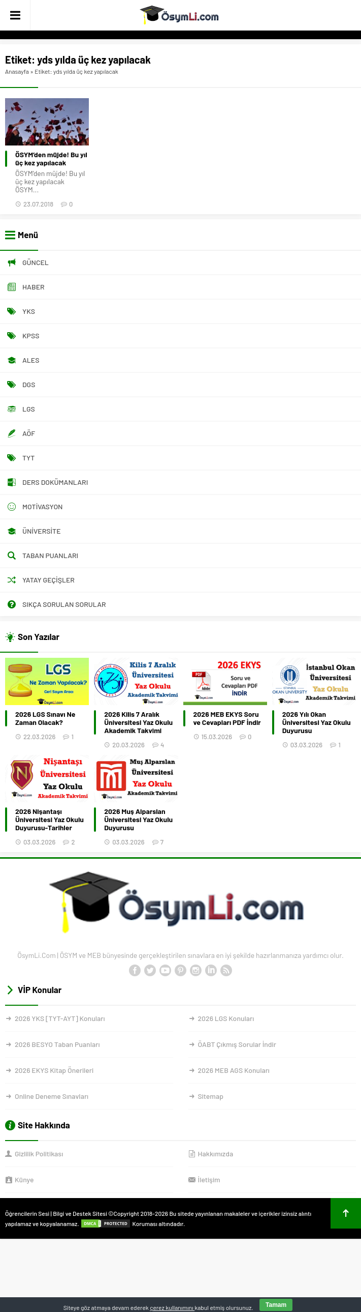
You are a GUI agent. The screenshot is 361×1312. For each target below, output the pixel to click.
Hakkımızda (216, 1153)
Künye (24, 1179)
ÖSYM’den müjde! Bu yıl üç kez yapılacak (51, 159)
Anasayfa (17, 71)
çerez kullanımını (172, 1307)
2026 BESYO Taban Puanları (57, 1044)
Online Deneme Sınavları (51, 1096)
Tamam (276, 1304)
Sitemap (210, 1096)
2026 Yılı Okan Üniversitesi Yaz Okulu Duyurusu (316, 722)
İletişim (209, 1179)
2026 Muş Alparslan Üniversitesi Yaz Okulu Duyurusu (138, 819)
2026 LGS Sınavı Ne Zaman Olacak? (45, 718)
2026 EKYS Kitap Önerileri (54, 1070)
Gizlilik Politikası (39, 1153)
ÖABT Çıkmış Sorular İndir (237, 1044)
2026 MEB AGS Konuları (234, 1070)
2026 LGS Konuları (226, 1018)
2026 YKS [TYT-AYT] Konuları (60, 1018)
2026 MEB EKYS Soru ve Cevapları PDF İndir (227, 718)
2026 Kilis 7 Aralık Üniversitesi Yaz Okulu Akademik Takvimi (138, 722)
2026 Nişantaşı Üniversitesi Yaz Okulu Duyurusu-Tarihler (49, 819)
